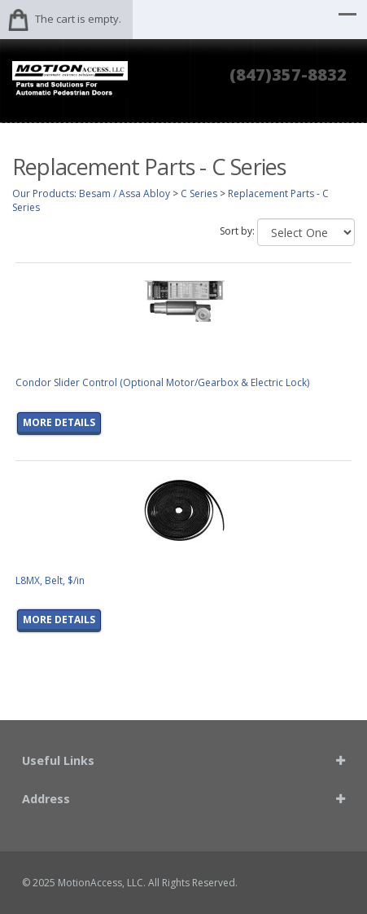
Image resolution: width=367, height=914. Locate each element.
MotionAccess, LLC (100, 883)
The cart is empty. (78, 18)
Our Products (43, 193)
